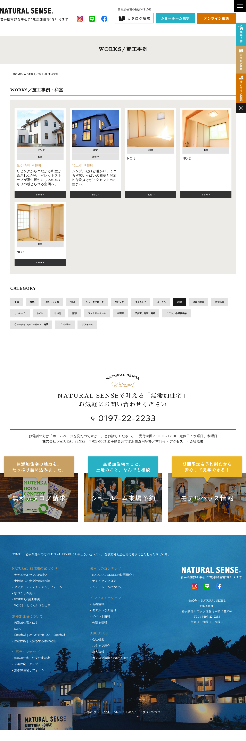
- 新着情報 (97, 604)
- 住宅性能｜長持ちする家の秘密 (34, 641)
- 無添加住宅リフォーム (28, 670)
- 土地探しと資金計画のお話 (31, 580)
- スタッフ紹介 (100, 645)
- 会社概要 (97, 639)
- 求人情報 (97, 651)
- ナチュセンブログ (103, 580)
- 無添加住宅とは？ (25, 622)
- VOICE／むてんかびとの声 (31, 605)
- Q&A (16, 628)
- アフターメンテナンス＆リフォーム (37, 587)
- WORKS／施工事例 (26, 599)
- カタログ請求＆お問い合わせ (110, 657)
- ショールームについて (106, 587)
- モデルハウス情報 (103, 610)
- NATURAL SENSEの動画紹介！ (112, 574)
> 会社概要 (195, 441)
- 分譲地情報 (98, 622)
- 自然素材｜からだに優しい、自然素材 (38, 634)
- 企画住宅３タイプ (25, 664)
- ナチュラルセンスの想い (29, 574)
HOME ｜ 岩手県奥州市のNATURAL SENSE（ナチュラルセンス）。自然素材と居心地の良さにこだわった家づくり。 (91, 554)
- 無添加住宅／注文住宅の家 (31, 657)
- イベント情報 (100, 616)
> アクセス (174, 441)
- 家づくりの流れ (23, 593)
